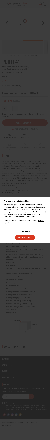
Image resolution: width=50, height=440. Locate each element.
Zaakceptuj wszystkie (25, 237)
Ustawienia (25, 232)
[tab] (25, 232)
